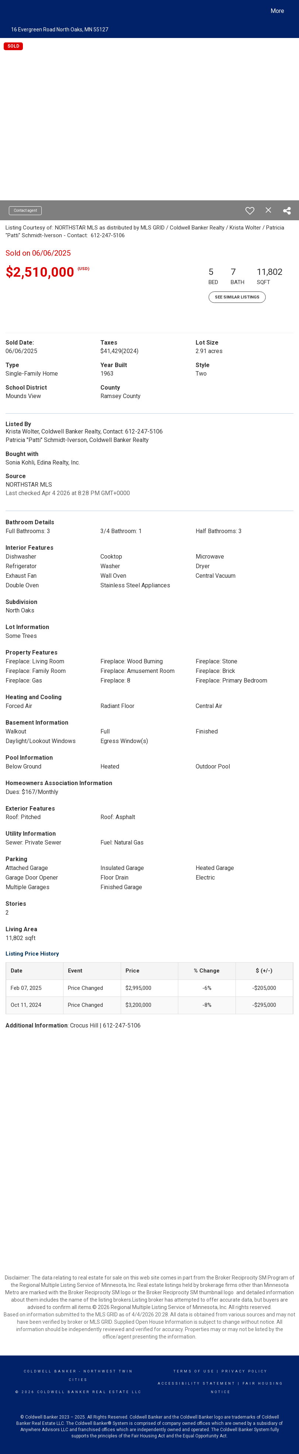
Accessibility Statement (197, 1383)
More (277, 10)
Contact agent (25, 210)
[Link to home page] (15, 11)
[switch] (250, 210)
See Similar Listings (237, 297)
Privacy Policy (244, 1371)
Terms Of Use (193, 1371)
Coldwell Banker (50, 1371)
